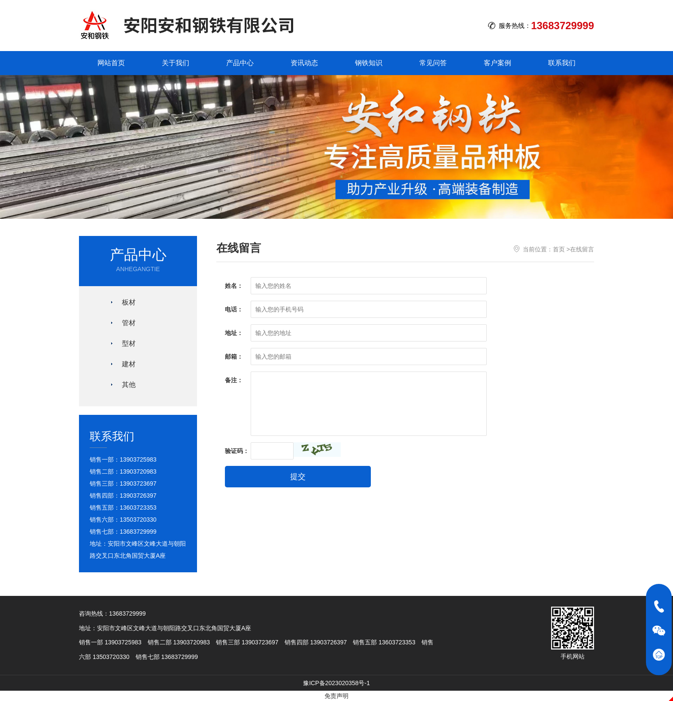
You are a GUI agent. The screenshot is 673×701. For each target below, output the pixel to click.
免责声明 (336, 695)
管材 (129, 322)
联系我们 (562, 62)
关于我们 (175, 62)
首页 (559, 249)
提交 (298, 476)
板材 (129, 302)
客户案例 (497, 62)
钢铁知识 (368, 62)
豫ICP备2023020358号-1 (336, 683)
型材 (129, 343)
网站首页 (111, 62)
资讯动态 (304, 62)
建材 (129, 364)
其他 (129, 384)
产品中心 (240, 62)
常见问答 (433, 62)
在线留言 (582, 249)
